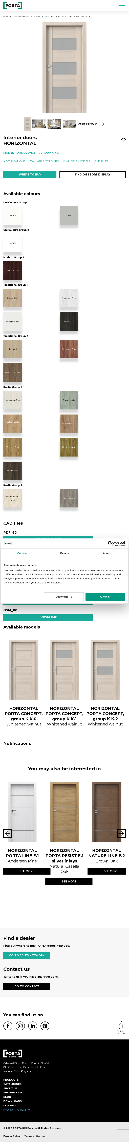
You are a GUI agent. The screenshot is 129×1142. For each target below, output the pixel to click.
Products (11, 1079)
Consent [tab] (22, 553)
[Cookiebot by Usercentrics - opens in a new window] (110, 543)
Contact (10, 1105)
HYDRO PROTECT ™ (16, 1109)
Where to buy (30, 174)
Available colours (44, 161)
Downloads (12, 1101)
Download (48, 617)
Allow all (105, 596)
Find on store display (92, 174)
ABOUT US (10, 1088)
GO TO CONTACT (26, 986)
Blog (7, 1096)
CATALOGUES (12, 1084)
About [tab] (106, 553)
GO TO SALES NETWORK (27, 955)
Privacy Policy (11, 1136)
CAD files (101, 161)
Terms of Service (34, 1136)
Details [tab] (64, 553)
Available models (76, 161)
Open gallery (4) (91, 123)
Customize (64, 596)
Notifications (14, 161)
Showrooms (12, 1092)
